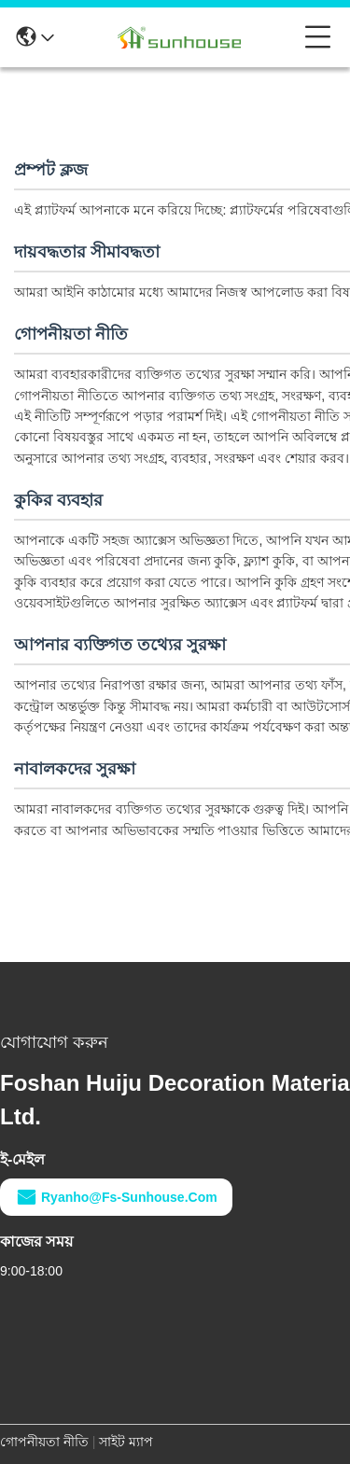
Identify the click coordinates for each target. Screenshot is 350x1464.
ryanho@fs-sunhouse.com (116, 1197)
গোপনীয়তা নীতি (44, 1441)
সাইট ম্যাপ (126, 1441)
